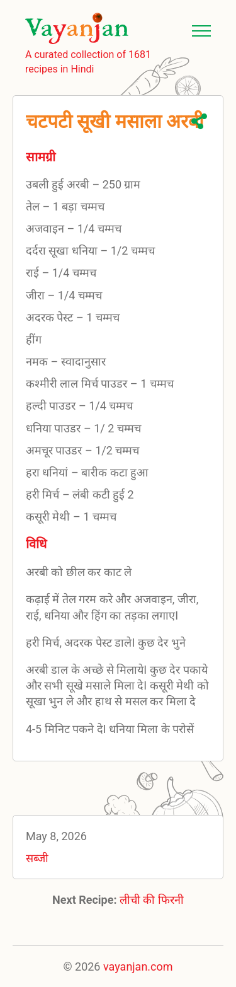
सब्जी (37, 858)
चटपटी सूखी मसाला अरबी (115, 121)
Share (199, 121)
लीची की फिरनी (152, 899)
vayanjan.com (138, 966)
